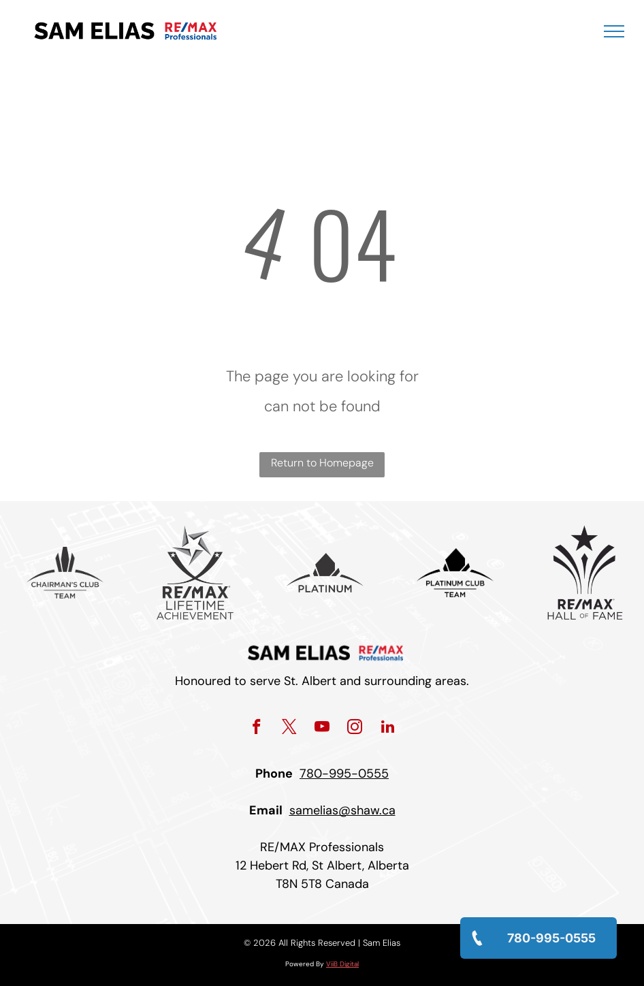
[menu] (614, 31)
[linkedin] (387, 729)
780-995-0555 (344, 773)
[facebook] (257, 729)
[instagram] (355, 729)
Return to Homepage (322, 463)
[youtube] (322, 729)
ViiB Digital (342, 963)
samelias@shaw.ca (342, 810)
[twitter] (289, 729)
